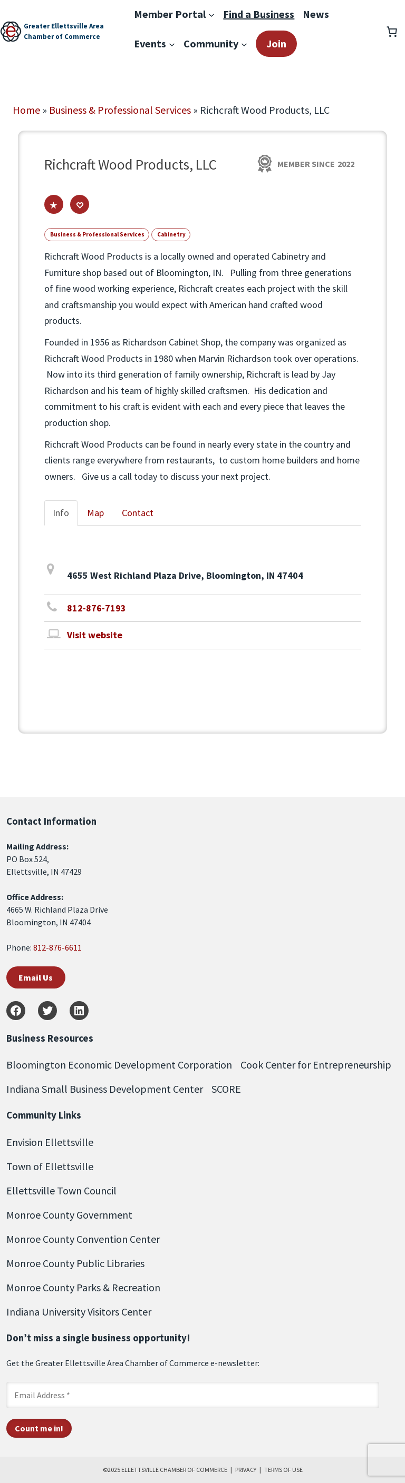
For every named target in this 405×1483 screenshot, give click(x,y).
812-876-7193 (96, 608)
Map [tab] (95, 513)
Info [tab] (61, 513)
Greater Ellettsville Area (64, 26)
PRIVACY (245, 1470)
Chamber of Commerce (62, 36)
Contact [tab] (137, 513)
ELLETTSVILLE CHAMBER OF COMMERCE (174, 1470)
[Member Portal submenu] (211, 14)
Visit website (94, 635)
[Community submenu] (244, 44)
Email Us (35, 977)
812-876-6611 (57, 947)
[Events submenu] (172, 44)
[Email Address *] (192, 1395)
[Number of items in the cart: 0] (392, 31)
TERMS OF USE (283, 1470)
